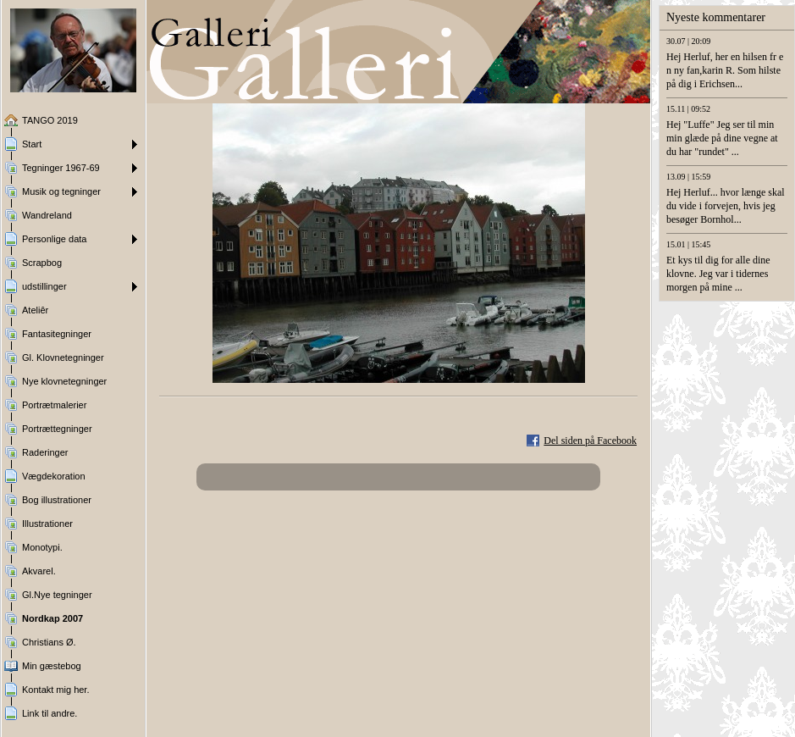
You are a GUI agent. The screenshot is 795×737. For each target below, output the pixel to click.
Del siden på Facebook (590, 440)
